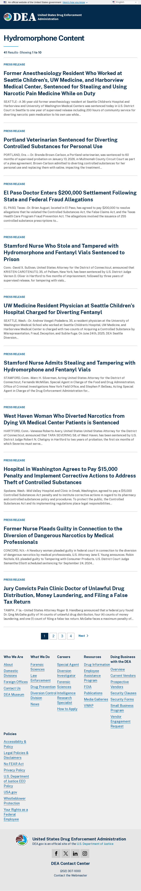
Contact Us (12, 688)
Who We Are (13, 657)
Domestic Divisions (11, 673)
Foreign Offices (16, 682)
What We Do (40, 657)
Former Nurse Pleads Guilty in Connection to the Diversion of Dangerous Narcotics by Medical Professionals (63, 535)
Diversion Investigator (66, 673)
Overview (118, 669)
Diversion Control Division (43, 695)
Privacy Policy (14, 770)
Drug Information (97, 665)
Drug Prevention (43, 687)
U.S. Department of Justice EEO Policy (16, 781)
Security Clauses (123, 693)
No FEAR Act (14, 764)
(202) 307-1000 (70, 871)
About (8, 665)
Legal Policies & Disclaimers (16, 755)
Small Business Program (122, 708)
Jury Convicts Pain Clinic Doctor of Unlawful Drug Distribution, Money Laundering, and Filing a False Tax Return (66, 595)
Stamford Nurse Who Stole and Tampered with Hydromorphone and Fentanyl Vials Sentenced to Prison (64, 252)
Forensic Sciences (37, 667)
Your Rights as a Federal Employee (16, 814)
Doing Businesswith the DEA (123, 659)
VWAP (88, 706)
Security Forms (122, 699)
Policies (10, 734)
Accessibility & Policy (15, 744)
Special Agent (68, 665)
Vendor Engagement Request (121, 721)
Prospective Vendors (120, 684)
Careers (63, 657)
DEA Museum (14, 694)
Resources (92, 657)
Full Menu (133, 17)
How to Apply (67, 709)
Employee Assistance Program (92, 675)
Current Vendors (123, 676)
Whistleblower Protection (15, 800)
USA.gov (10, 792)
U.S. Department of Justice (95, 844)
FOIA (88, 687)
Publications (93, 693)
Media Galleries (96, 699)
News (34, 704)
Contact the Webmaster (70, 875)
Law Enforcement (40, 678)
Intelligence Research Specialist (66, 698)
